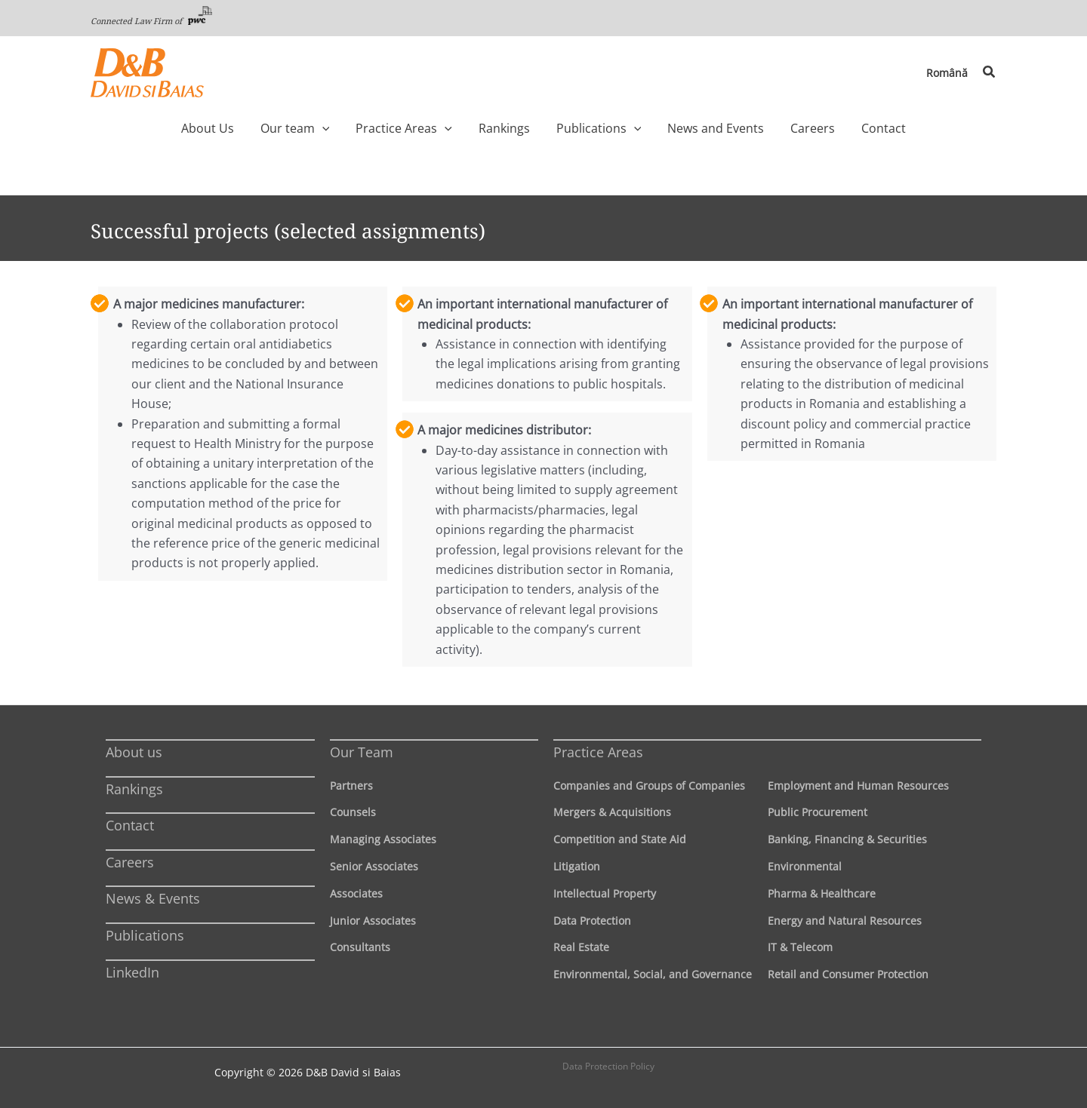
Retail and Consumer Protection (848, 974)
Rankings (134, 789)
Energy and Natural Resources (845, 920)
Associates (356, 893)
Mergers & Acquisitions (612, 812)
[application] (350, 128)
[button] (989, 72)
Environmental (805, 866)
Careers (130, 862)
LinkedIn (132, 972)
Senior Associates (374, 866)
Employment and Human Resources (858, 785)
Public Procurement (817, 812)
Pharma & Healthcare (822, 893)
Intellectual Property (604, 893)
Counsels (353, 812)
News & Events (153, 898)
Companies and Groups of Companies (649, 785)
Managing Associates (383, 839)
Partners (351, 785)
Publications (145, 935)
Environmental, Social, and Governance (652, 974)
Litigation (576, 866)
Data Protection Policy (608, 1066)
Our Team (361, 752)
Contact (130, 825)
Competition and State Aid (619, 839)
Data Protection (592, 920)
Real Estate (581, 947)
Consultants (360, 947)
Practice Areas (598, 752)
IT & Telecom (800, 947)
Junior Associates (373, 920)
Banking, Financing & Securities (847, 839)
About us (134, 752)
